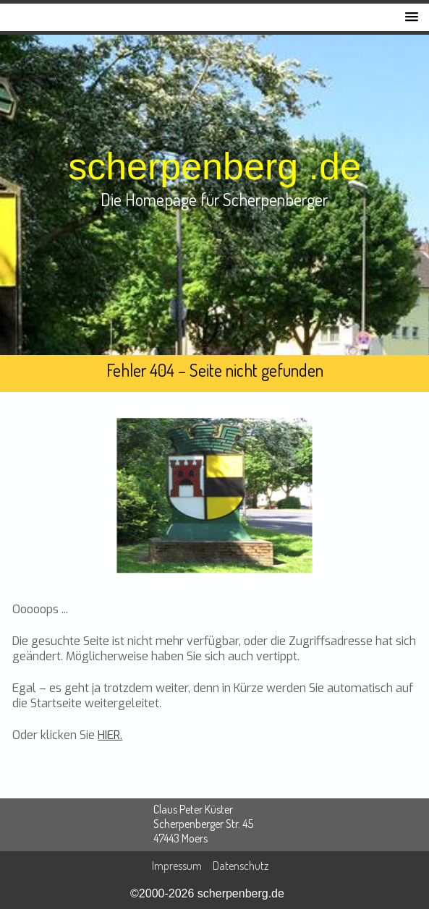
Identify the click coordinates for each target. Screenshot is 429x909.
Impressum (177, 865)
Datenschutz (240, 865)
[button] (411, 17)
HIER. (110, 735)
